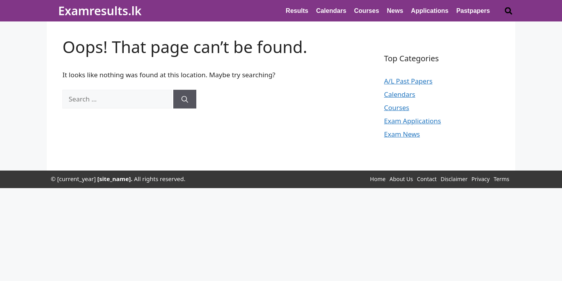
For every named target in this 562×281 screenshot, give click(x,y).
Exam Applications (412, 120)
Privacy (480, 179)
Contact (427, 179)
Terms (501, 179)
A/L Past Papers (408, 80)
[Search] (184, 99)
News (395, 10)
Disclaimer (454, 179)
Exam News (402, 134)
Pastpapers (473, 10)
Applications (429, 10)
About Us (401, 179)
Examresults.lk (100, 11)
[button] (508, 11)
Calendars (331, 10)
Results (297, 10)
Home (378, 179)
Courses (366, 10)
